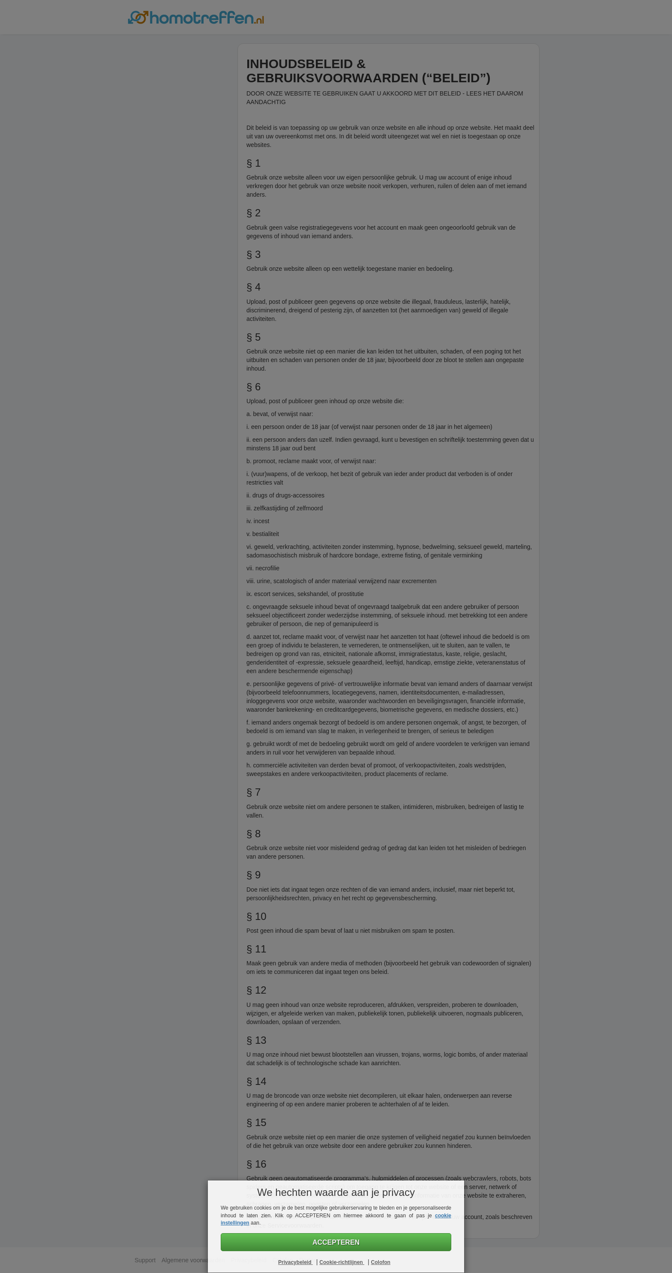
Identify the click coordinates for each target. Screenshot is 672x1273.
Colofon (380, 1262)
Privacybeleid (295, 1262)
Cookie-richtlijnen (341, 1262)
